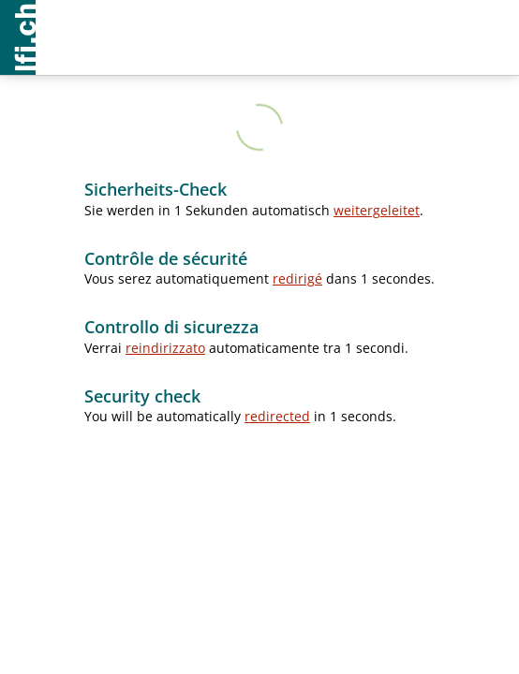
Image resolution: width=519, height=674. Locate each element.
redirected (277, 416)
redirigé (297, 278)
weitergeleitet (377, 210)
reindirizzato (165, 348)
